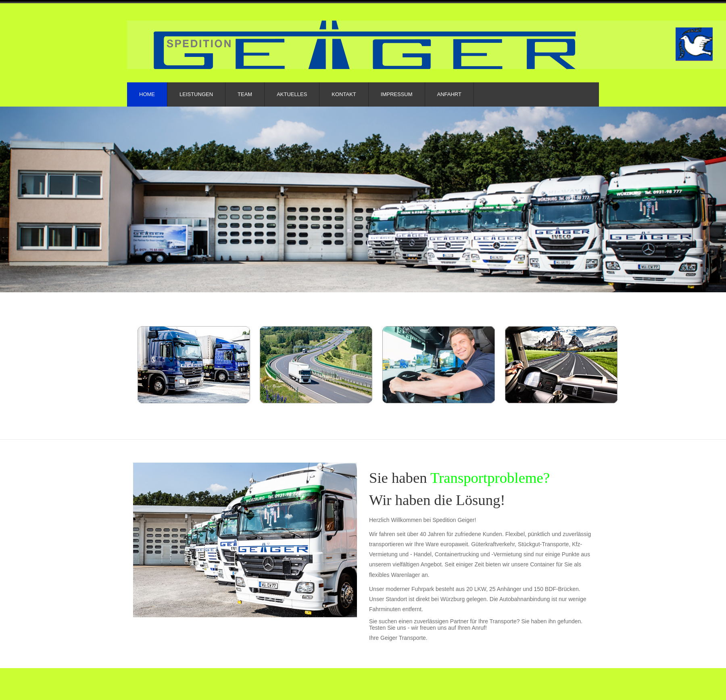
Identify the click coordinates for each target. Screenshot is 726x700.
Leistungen (196, 94)
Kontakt (344, 94)
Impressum (397, 94)
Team (245, 94)
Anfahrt (449, 94)
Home (147, 94)
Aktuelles (292, 94)
